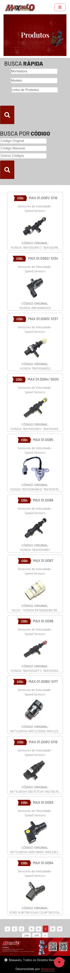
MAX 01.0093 (43, 802)
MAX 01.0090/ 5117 (43, 681)
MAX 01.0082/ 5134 (43, 258)
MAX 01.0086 (43, 500)
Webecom (48, 969)
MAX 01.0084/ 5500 (43, 379)
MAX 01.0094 (43, 862)
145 (36, 935)
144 (26, 935)
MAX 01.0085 (43, 439)
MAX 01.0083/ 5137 (43, 318)
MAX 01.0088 (43, 621)
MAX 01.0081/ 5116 (43, 197)
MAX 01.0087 (43, 560)
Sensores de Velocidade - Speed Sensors (35, 208)
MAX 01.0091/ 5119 (43, 742)
